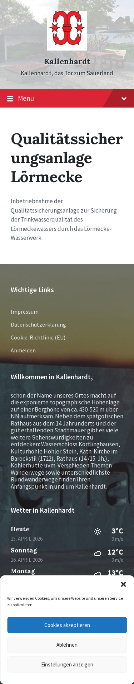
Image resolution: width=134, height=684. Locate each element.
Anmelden (23, 350)
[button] (123, 584)
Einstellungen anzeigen (67, 664)
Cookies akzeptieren (67, 625)
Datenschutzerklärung (38, 324)
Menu (67, 98)
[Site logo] (67, 48)
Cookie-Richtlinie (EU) (38, 337)
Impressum (25, 311)
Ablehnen (67, 644)
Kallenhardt (67, 61)
